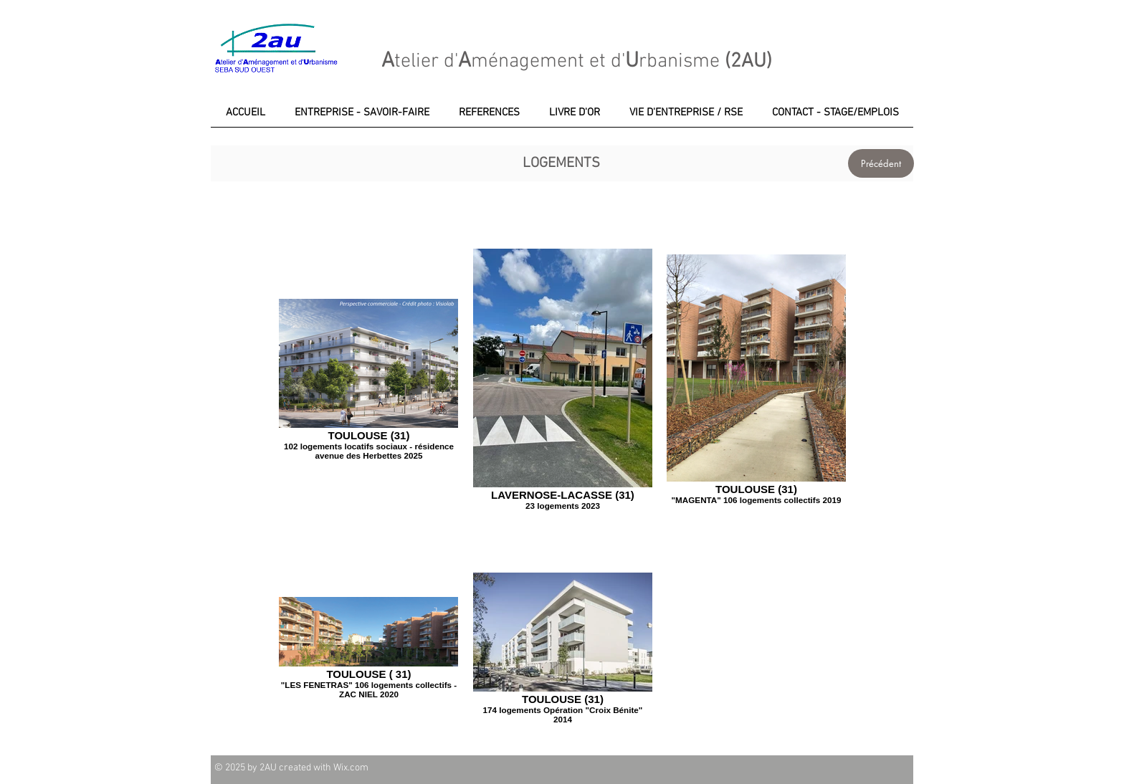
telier (416, 61)
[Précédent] (881, 163)
